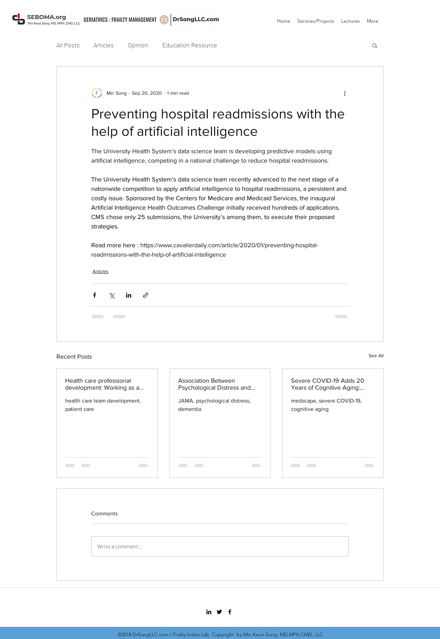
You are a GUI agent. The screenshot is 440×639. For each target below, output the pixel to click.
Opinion (138, 45)
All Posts (68, 45)
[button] (374, 45)
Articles (104, 45)
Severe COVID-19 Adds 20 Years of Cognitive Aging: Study (327, 384)
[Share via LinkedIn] (128, 295)
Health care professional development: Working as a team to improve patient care (104, 384)
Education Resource (189, 45)
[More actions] (344, 93)
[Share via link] (145, 295)
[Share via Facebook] (94, 295)
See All (376, 355)
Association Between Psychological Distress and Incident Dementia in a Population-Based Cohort (214, 384)
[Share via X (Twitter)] (111, 295)
